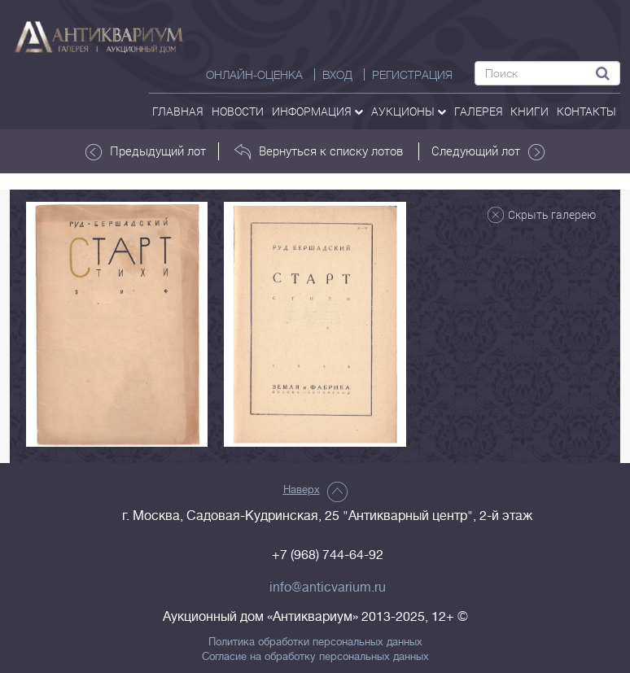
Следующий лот (488, 151)
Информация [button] (317, 111)
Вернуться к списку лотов (318, 151)
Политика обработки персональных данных (315, 642)
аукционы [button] (408, 111)
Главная (177, 111)
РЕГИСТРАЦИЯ (412, 74)
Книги (529, 111)
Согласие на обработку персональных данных (315, 657)
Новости (238, 111)
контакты (586, 111)
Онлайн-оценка (254, 74)
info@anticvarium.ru (327, 587)
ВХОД (337, 74)
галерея (478, 111)
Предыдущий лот (145, 151)
